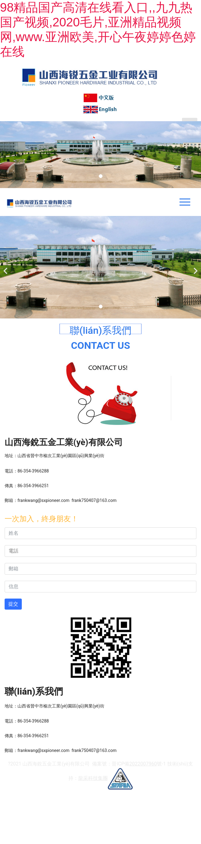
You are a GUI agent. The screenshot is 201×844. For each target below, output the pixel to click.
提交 (13, 604)
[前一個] (6, 267)
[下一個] (195, 267)
